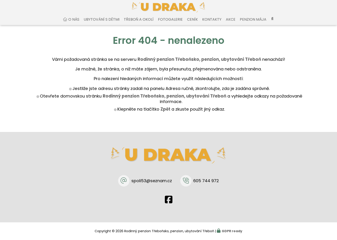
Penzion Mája (253, 23)
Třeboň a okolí (139, 23)
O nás (73, 23)
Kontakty (211, 23)
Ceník (192, 23)
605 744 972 (206, 181)
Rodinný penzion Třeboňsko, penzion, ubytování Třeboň (164, 100)
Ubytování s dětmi (101, 23)
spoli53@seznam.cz (151, 181)
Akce (230, 23)
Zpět (165, 113)
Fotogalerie (170, 23)
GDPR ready (232, 231)
